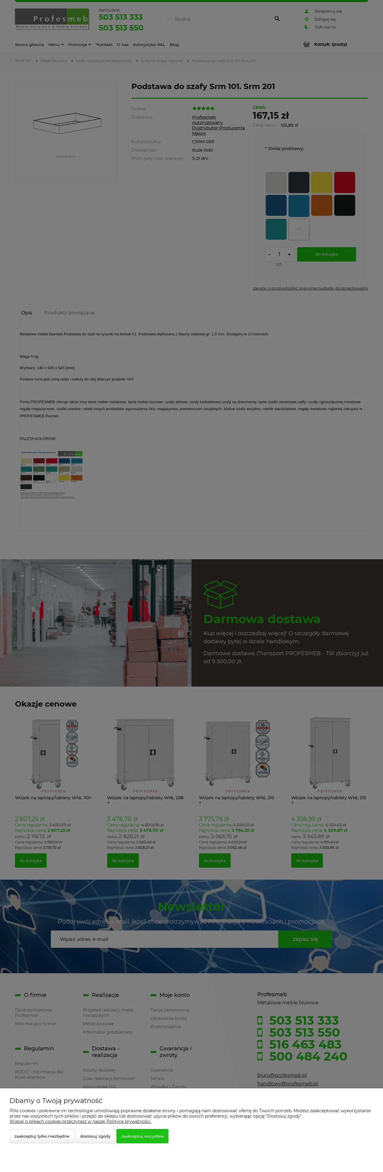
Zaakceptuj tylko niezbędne (41, 1136)
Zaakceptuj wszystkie (142, 1136)
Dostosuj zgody (95, 1136)
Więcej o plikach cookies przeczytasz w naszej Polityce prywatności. (80, 1121)
